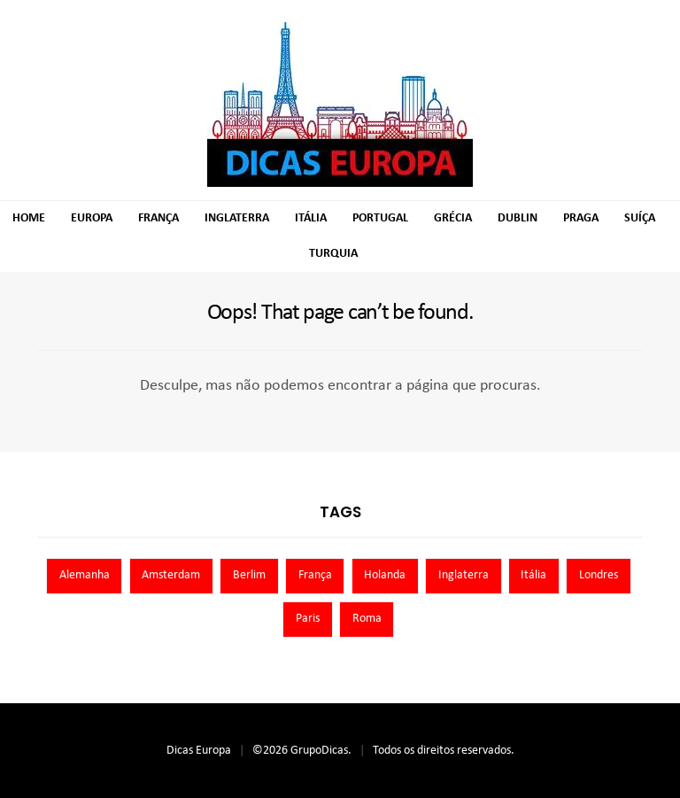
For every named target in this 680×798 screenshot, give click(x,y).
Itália (311, 218)
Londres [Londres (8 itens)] (598, 575)
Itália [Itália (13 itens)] (533, 575)
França (158, 218)
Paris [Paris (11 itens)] (308, 618)
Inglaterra (237, 218)
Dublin (517, 218)
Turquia (333, 253)
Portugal (380, 218)
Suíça (639, 218)
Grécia (453, 218)
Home (28, 218)
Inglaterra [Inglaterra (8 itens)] (463, 575)
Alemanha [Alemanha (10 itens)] (84, 575)
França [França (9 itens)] (315, 575)
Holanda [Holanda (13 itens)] (385, 575)
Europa (91, 218)
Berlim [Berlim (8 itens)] (249, 575)
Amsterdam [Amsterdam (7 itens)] (171, 575)
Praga (581, 218)
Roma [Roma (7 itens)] (367, 618)
